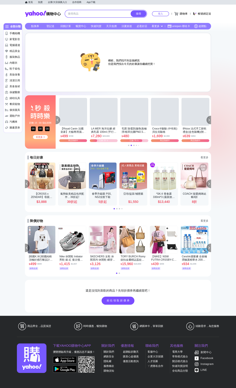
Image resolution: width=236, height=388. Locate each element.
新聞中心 (206, 352)
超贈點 (200, 26)
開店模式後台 (180, 361)
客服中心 (153, 351)
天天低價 (111, 26)
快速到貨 (96, 26)
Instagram (207, 364)
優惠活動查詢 (131, 361)
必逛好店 (142, 26)
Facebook (207, 358)
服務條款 (109, 366)
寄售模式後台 (180, 356)
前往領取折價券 (118, 300)
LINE (204, 370)
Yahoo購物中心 (43, 14)
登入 (160, 13)
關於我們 (109, 351)
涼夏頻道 (126, 26)
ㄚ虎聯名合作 (155, 366)
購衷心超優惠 (131, 356)
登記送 (50, 26)
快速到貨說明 (180, 366)
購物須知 (109, 370)
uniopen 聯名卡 (179, 26)
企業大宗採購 (155, 356)
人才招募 (153, 361)
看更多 (157, 26)
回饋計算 (65, 26)
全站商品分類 (180, 370)
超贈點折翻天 (131, 351)
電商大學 (177, 351)
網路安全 (109, 356)
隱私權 (107, 361)
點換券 (35, 26)
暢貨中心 (81, 26)
